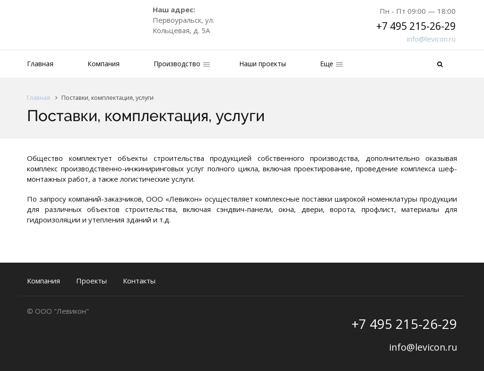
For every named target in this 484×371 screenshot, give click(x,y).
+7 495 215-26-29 (416, 26)
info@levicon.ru (431, 39)
